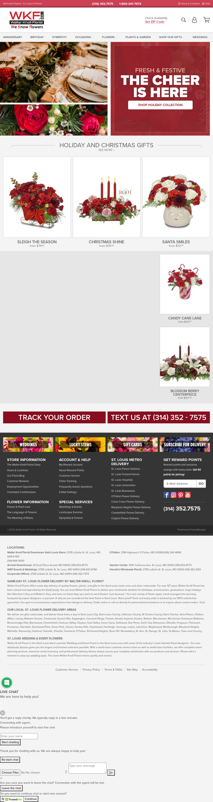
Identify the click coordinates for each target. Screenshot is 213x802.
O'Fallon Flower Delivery (125, 496)
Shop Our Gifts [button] (170, 37)
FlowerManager (198, 529)
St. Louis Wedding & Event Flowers (35, 638)
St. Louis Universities (123, 485)
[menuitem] (13, 37)
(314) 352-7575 (80, 574)
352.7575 (182, 508)
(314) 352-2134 (193, 569)
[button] (194, 20)
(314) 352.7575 (102, 4)
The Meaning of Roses (20, 518)
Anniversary (12, 37)
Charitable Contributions (21, 492)
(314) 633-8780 (88, 569)
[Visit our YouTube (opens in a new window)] (188, 495)
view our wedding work (33, 655)
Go (201, 484)
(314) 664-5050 (15, 560)
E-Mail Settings (68, 492)
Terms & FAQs (113, 669)
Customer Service (69, 475)
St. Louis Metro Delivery (126, 462)
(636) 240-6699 (172, 552)
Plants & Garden (138, 37)
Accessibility (149, 669)
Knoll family (52, 590)
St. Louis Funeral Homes (125, 474)
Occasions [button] (83, 37)
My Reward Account (71, 464)
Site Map (132, 669)
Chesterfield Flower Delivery (127, 512)
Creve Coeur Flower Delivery (127, 501)
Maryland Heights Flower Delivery (131, 507)
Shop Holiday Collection (160, 105)
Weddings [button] (200, 37)
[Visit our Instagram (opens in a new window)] (174, 495)
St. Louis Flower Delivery (125, 469)
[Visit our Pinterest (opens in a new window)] (181, 495)
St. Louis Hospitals (122, 480)
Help (207, 3)
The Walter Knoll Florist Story (23, 464)
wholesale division (17, 647)
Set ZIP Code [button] (154, 22)
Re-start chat (10, 759)
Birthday (37, 37)
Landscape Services (71, 512)
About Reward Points (71, 470)
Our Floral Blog (16, 475)
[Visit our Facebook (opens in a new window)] (166, 495)
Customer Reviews (18, 481)
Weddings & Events (70, 507)
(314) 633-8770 (79, 565)
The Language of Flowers (22, 512)
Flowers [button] (108, 37)
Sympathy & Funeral (71, 518)
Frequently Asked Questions (75, 486)
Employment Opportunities (23, 486)
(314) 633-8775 (183, 565)
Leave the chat (11, 788)
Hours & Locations (190, 3)
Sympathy (59, 37)
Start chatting (10, 742)
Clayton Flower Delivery (125, 518)
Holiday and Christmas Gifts (106, 145)
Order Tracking (68, 481)
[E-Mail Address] (180, 483)
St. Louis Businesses (123, 491)
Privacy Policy (91, 669)
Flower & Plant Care (18, 507)
